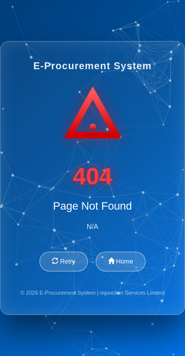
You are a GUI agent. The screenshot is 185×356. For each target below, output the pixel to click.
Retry (63, 261)
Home (120, 261)
